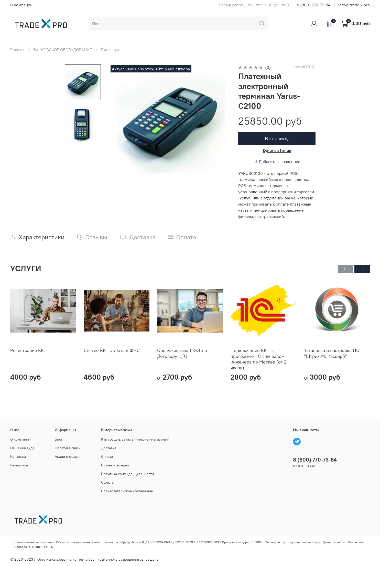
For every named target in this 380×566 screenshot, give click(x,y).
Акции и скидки (68, 456)
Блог (59, 439)
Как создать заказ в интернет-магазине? (135, 439)
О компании (21, 4)
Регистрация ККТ (28, 350)
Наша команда (22, 448)
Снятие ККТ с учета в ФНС (112, 350)
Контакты (18, 456)
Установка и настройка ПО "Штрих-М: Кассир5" (332, 353)
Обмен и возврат (115, 465)
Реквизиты (19, 465)
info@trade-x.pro (354, 4)
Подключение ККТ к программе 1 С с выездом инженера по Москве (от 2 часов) (259, 359)
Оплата (107, 456)
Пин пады (110, 49)
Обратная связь (67, 448)
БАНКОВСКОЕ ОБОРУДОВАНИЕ (62, 49)
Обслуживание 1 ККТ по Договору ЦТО (182, 353)
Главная (17, 49)
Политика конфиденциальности (127, 474)
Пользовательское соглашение (127, 491)
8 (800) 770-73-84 (313, 4)
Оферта (107, 482)
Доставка (108, 448)
